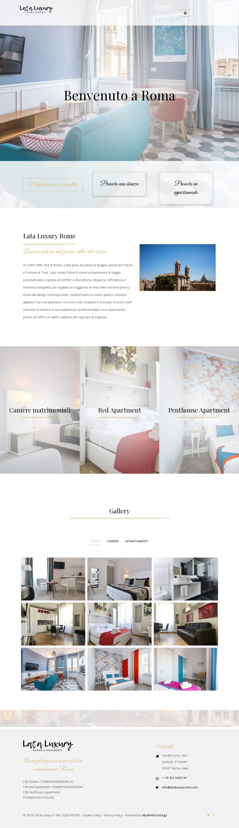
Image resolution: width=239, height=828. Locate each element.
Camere (113, 541)
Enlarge (53, 579)
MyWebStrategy (154, 815)
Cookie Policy (91, 815)
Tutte (95, 541)
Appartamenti (136, 541)
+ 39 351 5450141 (174, 778)
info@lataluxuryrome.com (180, 787)
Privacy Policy (113, 815)
